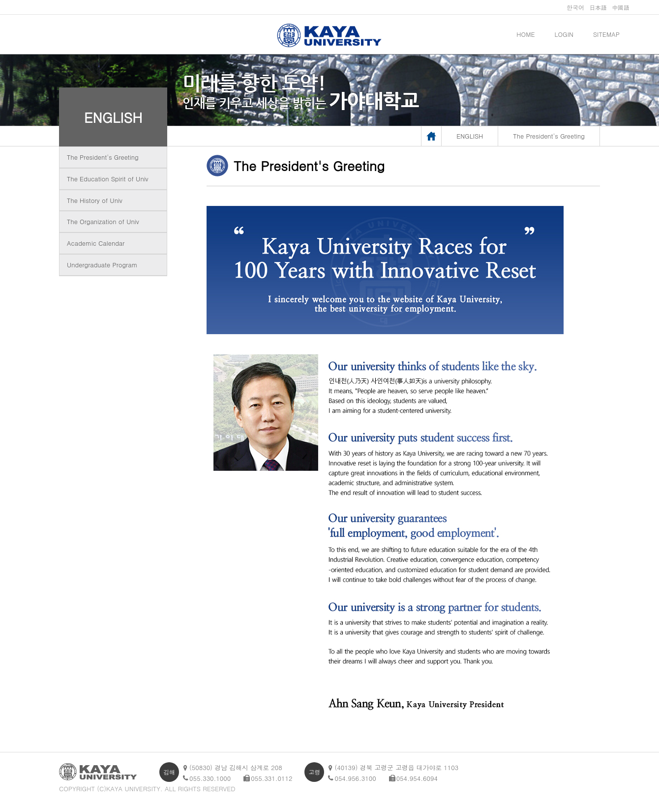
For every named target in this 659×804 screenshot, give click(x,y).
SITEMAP (606, 34)
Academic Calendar (95, 243)
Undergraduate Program (102, 264)
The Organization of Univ (103, 221)
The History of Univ (94, 200)
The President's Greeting (103, 157)
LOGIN (564, 34)
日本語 (598, 7)
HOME (525, 34)
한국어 (575, 7)
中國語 (620, 7)
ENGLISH (113, 117)
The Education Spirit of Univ (108, 178)
